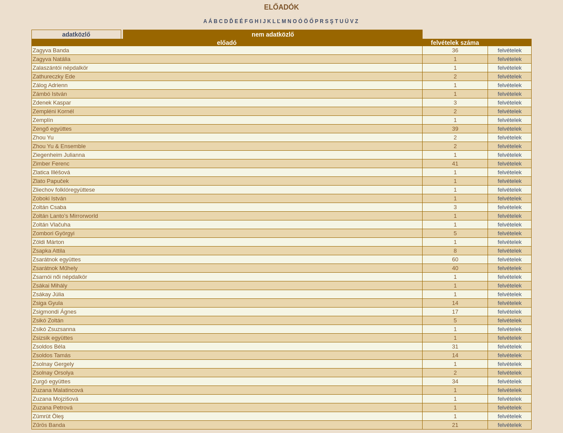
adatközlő (76, 34)
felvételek (510, 50)
